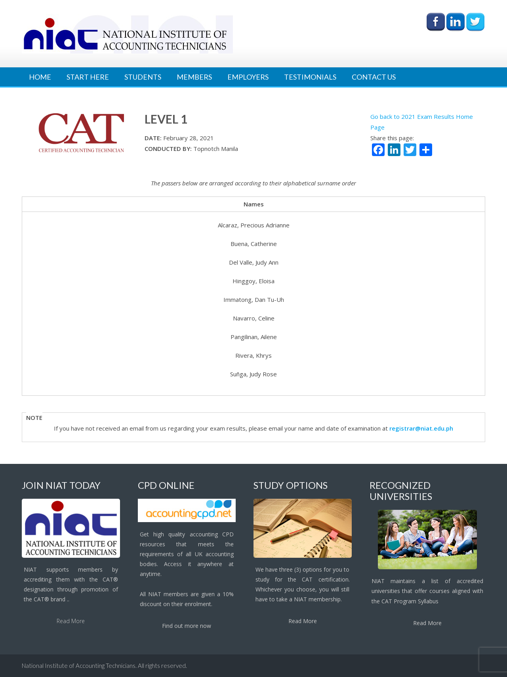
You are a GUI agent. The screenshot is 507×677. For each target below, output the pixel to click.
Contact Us (374, 76)
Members (194, 76)
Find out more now (186, 625)
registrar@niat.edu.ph (421, 428)
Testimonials (310, 76)
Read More (71, 621)
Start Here (88, 76)
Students (142, 76)
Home (40, 76)
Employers (248, 76)
